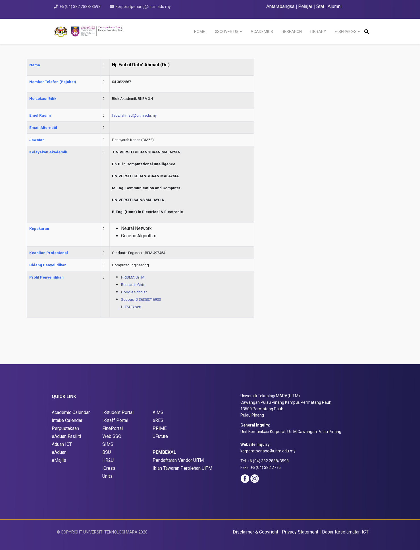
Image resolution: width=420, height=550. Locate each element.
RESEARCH (292, 31)
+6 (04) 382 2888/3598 (80, 6)
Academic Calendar (71, 412)
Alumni (335, 6)
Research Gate (133, 285)
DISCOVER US (226, 31)
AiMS (158, 412)
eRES (158, 420)
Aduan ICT (62, 444)
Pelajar (305, 6)
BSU (106, 452)
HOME (199, 31)
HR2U (108, 460)
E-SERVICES (346, 31)
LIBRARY (318, 31)
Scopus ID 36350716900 (141, 299)
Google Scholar (134, 292)
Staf (320, 6)
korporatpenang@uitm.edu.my (143, 6)
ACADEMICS (262, 31)
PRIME (160, 428)
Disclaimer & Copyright (255, 532)
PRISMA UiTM (132, 277)
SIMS (107, 444)
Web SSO (111, 436)
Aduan (61, 452)
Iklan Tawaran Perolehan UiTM (182, 468)
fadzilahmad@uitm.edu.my (134, 115)
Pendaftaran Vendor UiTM (178, 460)
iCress (108, 468)
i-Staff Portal (115, 420)
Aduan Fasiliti (67, 436)
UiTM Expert (131, 307)
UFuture (160, 436)
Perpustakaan (65, 428)
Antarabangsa (280, 6)
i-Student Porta (117, 412)
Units (107, 476)
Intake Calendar (67, 420)
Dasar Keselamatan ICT (345, 532)
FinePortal (112, 428)
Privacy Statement (300, 532)
